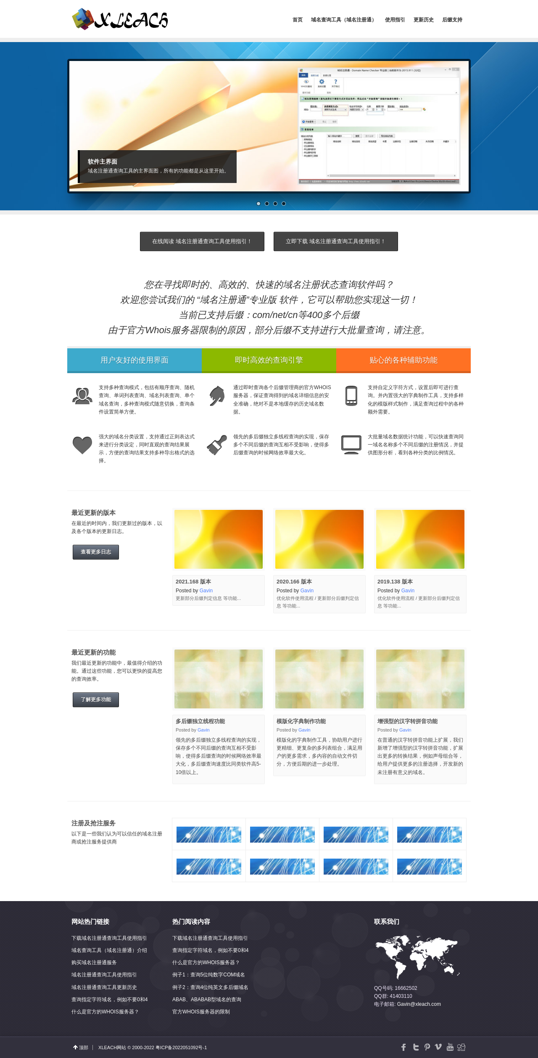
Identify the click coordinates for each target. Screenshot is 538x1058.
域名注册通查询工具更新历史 (104, 987)
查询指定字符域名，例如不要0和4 (109, 999)
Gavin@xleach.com (419, 1004)
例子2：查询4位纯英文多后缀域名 (210, 987)
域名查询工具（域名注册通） (344, 20)
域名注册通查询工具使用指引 (104, 975)
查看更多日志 (96, 552)
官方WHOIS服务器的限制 (201, 1012)
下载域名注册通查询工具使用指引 (109, 938)
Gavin (206, 591)
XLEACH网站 (112, 1047)
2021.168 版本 (193, 581)
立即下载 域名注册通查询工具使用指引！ (336, 241)
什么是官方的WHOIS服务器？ (105, 1012)
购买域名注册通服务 (94, 962)
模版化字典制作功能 (301, 721)
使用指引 (395, 20)
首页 (298, 20)
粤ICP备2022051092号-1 (181, 1047)
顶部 (83, 1047)
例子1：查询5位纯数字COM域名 (208, 975)
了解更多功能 (96, 700)
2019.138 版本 (395, 581)
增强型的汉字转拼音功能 (407, 721)
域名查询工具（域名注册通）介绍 (109, 950)
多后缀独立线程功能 (200, 721)
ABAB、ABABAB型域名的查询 (206, 999)
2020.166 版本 (294, 581)
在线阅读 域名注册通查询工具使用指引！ (202, 241)
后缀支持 (452, 20)
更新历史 (424, 20)
